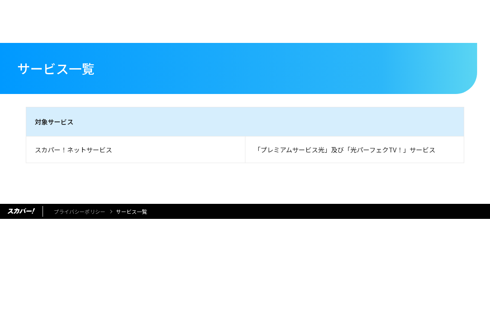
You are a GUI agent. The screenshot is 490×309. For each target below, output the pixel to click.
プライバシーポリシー (79, 211)
